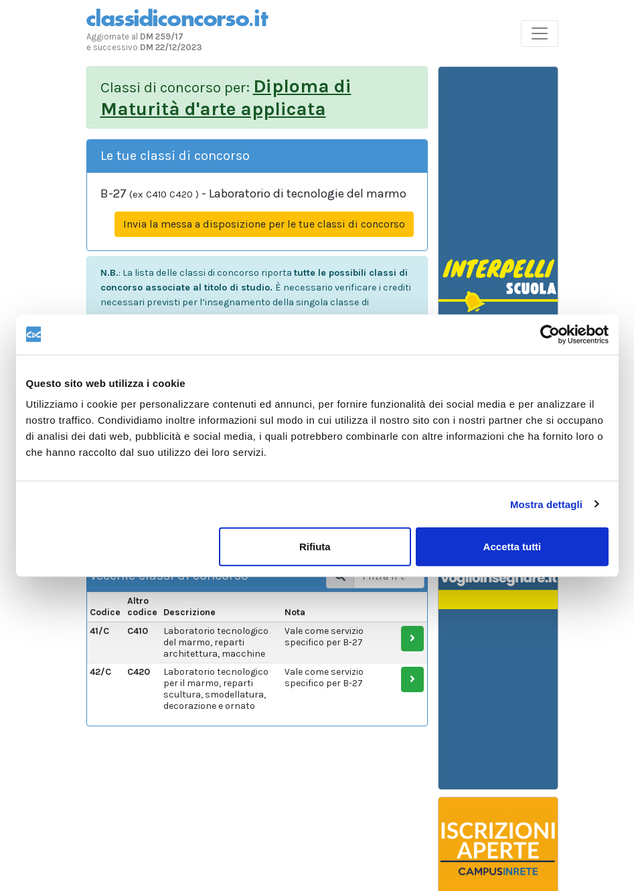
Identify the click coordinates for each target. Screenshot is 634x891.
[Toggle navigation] (539, 33)
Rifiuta (315, 546)
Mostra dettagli (546, 503)
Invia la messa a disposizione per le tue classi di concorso (264, 224)
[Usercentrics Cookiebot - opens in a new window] (550, 334)
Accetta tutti (512, 546)
